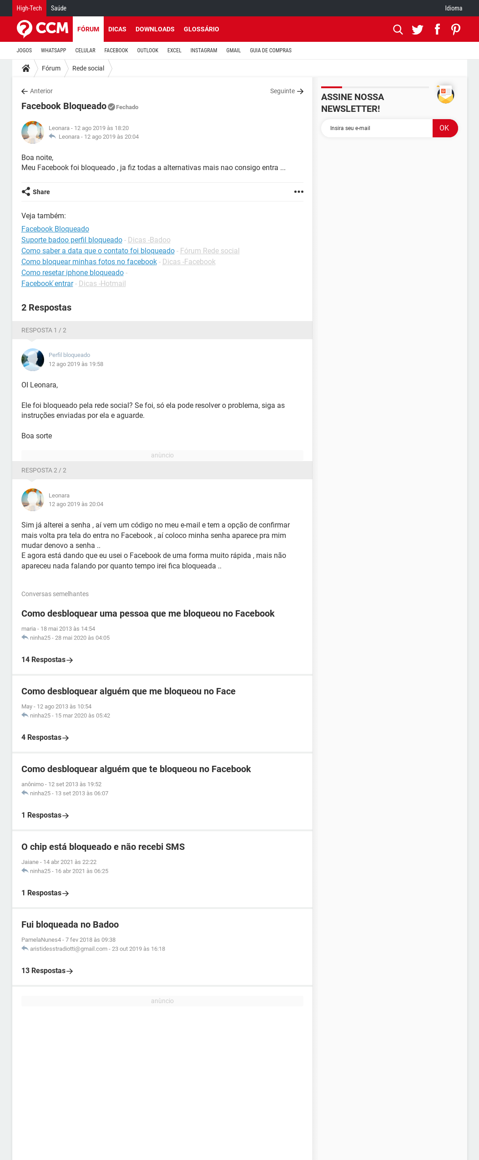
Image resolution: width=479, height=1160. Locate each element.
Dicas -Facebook (189, 261)
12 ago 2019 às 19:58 (76, 364)
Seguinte (282, 91)
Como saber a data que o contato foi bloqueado (98, 250)
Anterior (41, 91)
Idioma (454, 8)
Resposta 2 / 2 (43, 470)
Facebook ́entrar (47, 283)
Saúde (58, 8)
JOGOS (24, 50)
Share (41, 192)
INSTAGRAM (204, 50)
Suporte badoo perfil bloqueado (71, 240)
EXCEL (174, 50)
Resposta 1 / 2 (43, 330)
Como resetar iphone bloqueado (72, 272)
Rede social (88, 68)
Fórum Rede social (210, 250)
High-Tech (29, 8)
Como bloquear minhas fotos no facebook (89, 261)
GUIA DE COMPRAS (271, 50)
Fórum (88, 29)
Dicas (117, 29)
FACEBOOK (116, 50)
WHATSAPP (53, 50)
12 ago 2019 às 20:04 (111, 136)
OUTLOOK (147, 50)
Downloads (155, 29)
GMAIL (234, 50)
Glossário (201, 29)
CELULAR (86, 50)
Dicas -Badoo (149, 240)
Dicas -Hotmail (102, 283)
